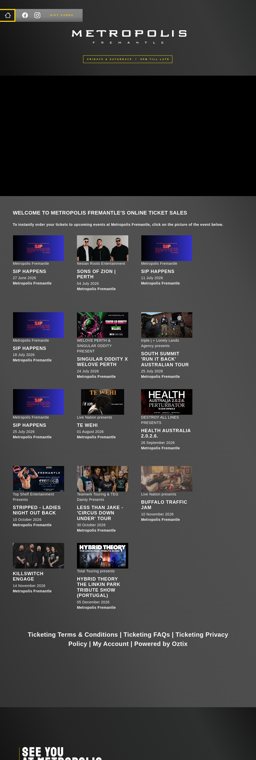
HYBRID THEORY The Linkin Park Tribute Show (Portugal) (98, 587)
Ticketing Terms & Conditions (73, 634)
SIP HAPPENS (29, 271)
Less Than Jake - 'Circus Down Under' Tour (100, 513)
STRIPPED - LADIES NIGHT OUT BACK (37, 510)
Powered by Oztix (161, 643)
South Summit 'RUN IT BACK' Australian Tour (165, 359)
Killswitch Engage (28, 576)
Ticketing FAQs (147, 634)
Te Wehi (87, 425)
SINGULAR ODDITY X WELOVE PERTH (102, 362)
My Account (111, 643)
